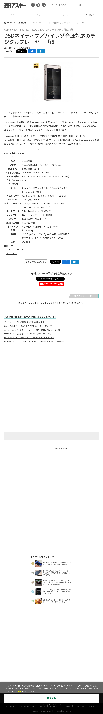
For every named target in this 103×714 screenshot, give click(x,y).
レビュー (38, 14)
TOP (12, 14)
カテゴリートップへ (83, 296)
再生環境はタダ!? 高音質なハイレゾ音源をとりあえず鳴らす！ (29, 338)
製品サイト (11, 253)
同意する (51, 698)
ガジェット (90, 14)
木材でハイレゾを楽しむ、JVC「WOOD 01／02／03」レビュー (28, 334)
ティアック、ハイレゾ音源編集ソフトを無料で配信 (24, 322)
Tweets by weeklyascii (60, 449)
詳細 (19, 691)
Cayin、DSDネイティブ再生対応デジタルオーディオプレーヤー (29, 326)
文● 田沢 (8, 51)
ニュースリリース (14, 249)
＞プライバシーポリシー (51, 705)
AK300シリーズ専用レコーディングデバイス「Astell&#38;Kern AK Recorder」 (34, 341)
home (8, 22)
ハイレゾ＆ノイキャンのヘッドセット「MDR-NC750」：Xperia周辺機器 (32, 330)
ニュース (64, 14)
